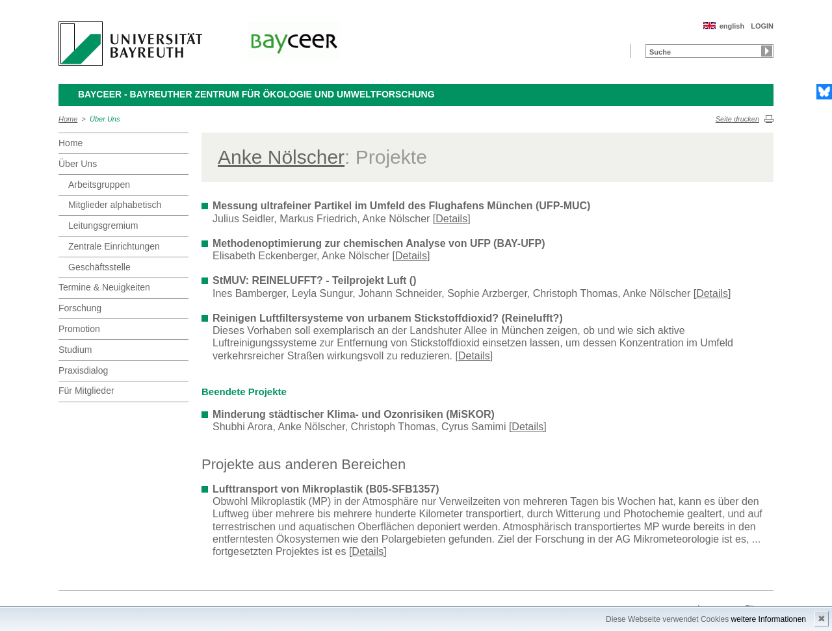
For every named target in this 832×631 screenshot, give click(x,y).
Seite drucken (737, 119)
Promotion (79, 329)
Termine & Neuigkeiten (104, 287)
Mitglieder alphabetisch (114, 205)
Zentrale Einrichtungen (114, 246)
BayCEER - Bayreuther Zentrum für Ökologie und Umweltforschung (256, 94)
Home (67, 119)
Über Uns (105, 119)
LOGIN (762, 26)
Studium (75, 349)
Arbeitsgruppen (99, 184)
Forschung (79, 308)
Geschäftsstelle (99, 267)
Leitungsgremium (103, 225)
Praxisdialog (83, 370)
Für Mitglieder (86, 390)
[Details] (452, 218)
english (732, 26)
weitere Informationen (768, 619)
